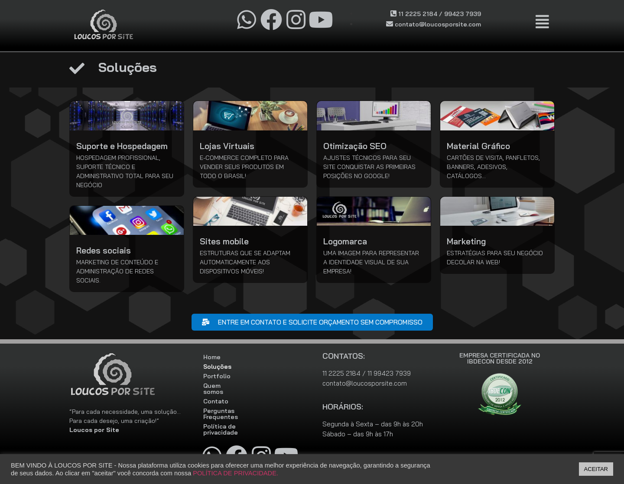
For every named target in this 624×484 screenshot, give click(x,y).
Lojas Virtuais (227, 146)
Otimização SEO (355, 146)
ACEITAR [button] (596, 469)
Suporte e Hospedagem (122, 146)
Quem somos (222, 386)
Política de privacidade (237, 414)
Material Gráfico (478, 146)
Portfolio (217, 376)
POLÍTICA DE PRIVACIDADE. (235, 473)
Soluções (217, 366)
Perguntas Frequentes (237, 405)
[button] (542, 22)
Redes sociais (103, 250)
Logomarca (345, 241)
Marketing (466, 241)
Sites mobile (224, 241)
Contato (215, 395)
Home (212, 357)
